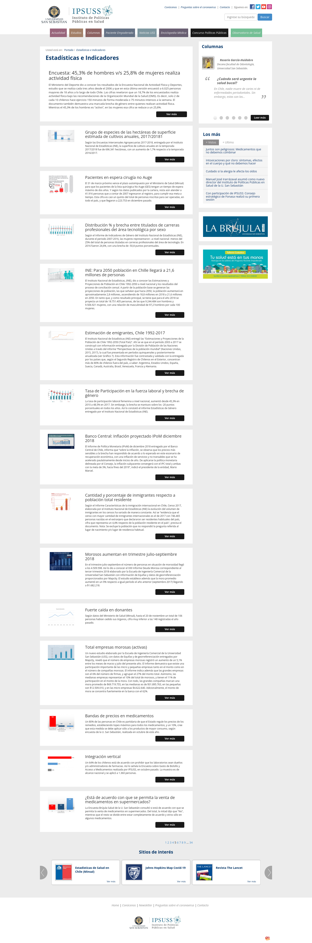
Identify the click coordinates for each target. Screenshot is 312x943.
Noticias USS (147, 33)
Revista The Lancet (229, 868)
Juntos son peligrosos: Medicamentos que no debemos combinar (233, 150)
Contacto (225, 7)
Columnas (93, 33)
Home (115, 905)
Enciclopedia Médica (174, 33)
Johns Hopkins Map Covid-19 (166, 868)
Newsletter (145, 905)
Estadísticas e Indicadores (90, 50)
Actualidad (58, 33)
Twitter (258, 6)
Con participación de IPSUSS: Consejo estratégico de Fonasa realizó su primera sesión (233, 196)
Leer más (260, 117)
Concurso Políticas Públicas (209, 33)
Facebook (252, 6)
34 (191, 842)
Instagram (269, 6)
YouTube (263, 6)
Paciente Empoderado (119, 33)
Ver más (171, 114)
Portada (68, 50)
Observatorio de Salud (246, 33)
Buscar (264, 17)
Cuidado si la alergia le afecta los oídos (231, 171)
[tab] (211, 142)
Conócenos (171, 7)
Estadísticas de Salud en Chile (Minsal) (92, 870)
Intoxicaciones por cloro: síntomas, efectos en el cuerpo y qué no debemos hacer (234, 161)
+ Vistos (211, 142)
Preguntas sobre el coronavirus (198, 7)
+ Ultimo (228, 142)
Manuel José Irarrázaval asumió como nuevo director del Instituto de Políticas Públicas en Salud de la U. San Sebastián (235, 182)
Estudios (76, 33)
